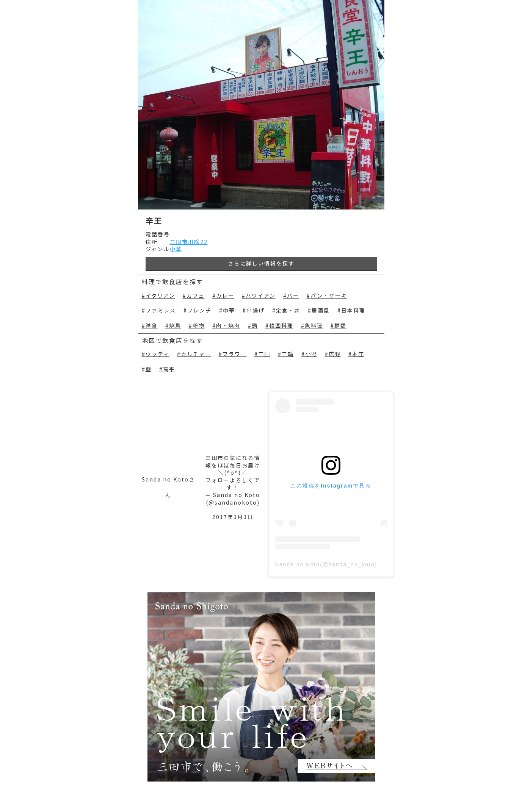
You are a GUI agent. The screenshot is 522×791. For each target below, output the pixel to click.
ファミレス (161, 310)
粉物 (199, 325)
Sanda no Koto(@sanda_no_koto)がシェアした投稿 (350, 564)
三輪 (288, 354)
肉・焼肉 (228, 325)
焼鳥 (175, 325)
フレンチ (199, 310)
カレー (225, 295)
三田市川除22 (189, 241)
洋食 (152, 325)
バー (293, 295)
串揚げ (255, 310)
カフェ (196, 295)
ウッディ (157, 354)
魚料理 (314, 325)
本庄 (358, 354)
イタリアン (160, 295)
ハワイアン (261, 295)
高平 (169, 369)
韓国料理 (281, 325)
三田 (264, 354)
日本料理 (353, 310)
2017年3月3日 (232, 517)
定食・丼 (288, 310)
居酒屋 (321, 310)
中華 (176, 249)
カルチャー (196, 354)
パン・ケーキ (328, 295)
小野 (311, 354)
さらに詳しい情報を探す (261, 263)
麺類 (340, 325)
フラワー (235, 354)
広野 (335, 354)
